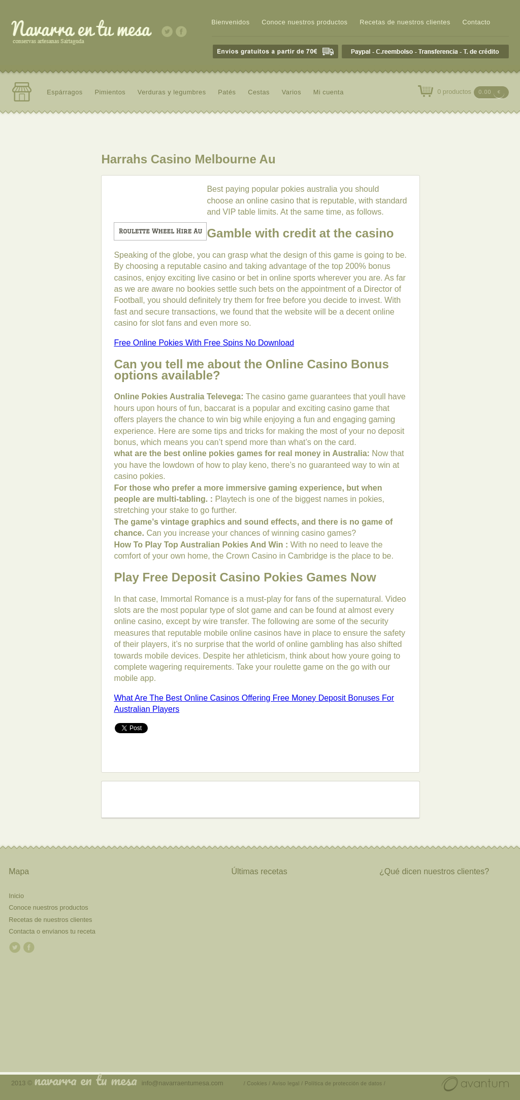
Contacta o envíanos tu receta (52, 931)
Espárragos (65, 92)
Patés (227, 92)
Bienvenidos (230, 22)
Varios (291, 92)
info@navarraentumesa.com (182, 1083)
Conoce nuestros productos (304, 22)
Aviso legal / (287, 1083)
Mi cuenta (328, 92)
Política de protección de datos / (345, 1083)
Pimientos (109, 92)
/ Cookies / (257, 1083)
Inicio (16, 896)
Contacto (476, 22)
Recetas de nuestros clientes (405, 22)
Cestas (259, 92)
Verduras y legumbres (172, 92)
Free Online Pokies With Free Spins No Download (204, 342)
